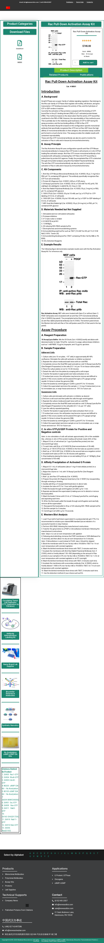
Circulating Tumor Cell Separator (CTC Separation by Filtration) (10, 603)
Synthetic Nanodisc (10, 725)
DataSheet (19, 49)
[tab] (71, 70)
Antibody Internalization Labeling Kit (10, 635)
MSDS (20, 62)
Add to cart (88, 63)
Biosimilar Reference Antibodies (10, 694)
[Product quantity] (75, 62)
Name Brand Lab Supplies (10, 665)
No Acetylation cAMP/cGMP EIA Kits (10, 754)
